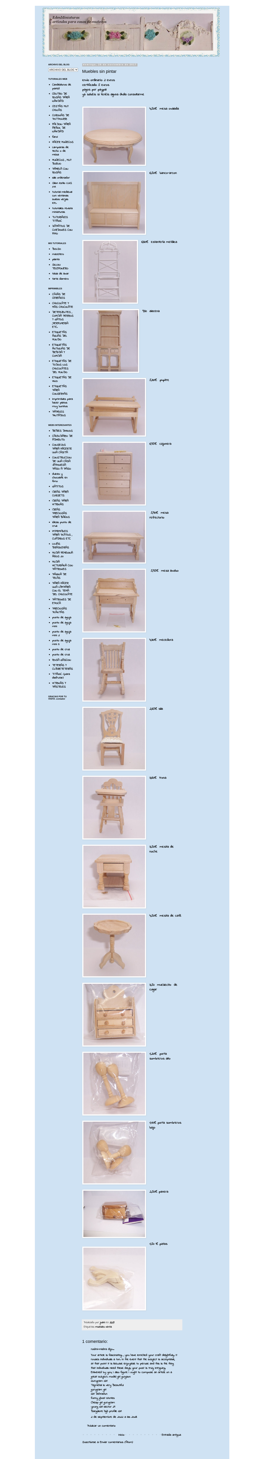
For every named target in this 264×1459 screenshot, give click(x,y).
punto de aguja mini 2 (61, 633)
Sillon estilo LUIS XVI (62, 185)
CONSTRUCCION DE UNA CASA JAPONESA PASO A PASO (61, 463)
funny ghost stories (103, 1398)
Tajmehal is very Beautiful (107, 1385)
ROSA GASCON (61, 660)
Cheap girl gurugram (103, 1402)
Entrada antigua (171, 1435)
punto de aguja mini (61, 624)
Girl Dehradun (99, 1394)
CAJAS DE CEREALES (58, 296)
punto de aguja (61, 617)
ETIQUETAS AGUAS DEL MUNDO (59, 336)
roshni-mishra (99, 1349)
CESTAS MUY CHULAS (60, 108)
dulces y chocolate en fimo (59, 478)
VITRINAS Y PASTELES (59, 685)
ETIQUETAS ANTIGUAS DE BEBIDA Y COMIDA (61, 350)
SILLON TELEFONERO (60, 267)
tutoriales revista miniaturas (62, 210)
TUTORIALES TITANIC (60, 219)
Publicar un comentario (101, 1426)
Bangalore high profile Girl (106, 1411)
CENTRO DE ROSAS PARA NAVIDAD (61, 97)
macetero (58, 254)
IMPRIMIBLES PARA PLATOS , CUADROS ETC (62, 535)
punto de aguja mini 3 (61, 642)
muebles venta (103, 1327)
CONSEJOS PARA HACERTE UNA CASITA (62, 449)
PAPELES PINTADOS (59, 413)
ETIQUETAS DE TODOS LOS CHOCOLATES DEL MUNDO (61, 367)
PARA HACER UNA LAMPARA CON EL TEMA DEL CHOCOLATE (62, 589)
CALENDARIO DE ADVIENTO (62, 438)
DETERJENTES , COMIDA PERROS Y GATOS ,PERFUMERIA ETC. (62, 319)
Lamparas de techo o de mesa (60, 151)
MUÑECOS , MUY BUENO (61, 162)
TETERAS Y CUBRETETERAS (62, 667)
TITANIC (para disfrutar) (61, 676)
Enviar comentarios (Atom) (116, 1442)
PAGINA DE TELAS (59, 576)
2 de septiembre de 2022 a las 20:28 (114, 1417)
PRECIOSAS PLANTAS (59, 610)
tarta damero (60, 279)
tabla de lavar (60, 273)
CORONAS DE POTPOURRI (60, 117)
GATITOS (57, 486)
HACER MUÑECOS (62, 142)
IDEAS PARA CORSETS (60, 494)
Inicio (121, 1435)
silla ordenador (61, 177)
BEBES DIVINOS (62, 431)
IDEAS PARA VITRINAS (60, 502)
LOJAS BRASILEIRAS (60, 546)
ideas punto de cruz (61, 524)
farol (55, 137)
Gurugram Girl (99, 1381)
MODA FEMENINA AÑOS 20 (62, 554)
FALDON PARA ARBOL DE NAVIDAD (61, 128)
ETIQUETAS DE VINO (61, 379)
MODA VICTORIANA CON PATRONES (62, 565)
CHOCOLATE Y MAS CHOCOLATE (62, 305)
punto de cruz (61, 649)
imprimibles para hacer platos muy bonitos (62, 403)
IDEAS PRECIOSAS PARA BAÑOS (61, 513)
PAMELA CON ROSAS (60, 171)
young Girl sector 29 (103, 1406)
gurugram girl (98, 1389)
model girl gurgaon (120, 1376)
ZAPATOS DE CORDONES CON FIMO (62, 230)
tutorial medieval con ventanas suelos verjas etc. (62, 198)
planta (56, 259)
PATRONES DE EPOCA (61, 601)
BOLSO (56, 249)
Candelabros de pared (61, 86)
